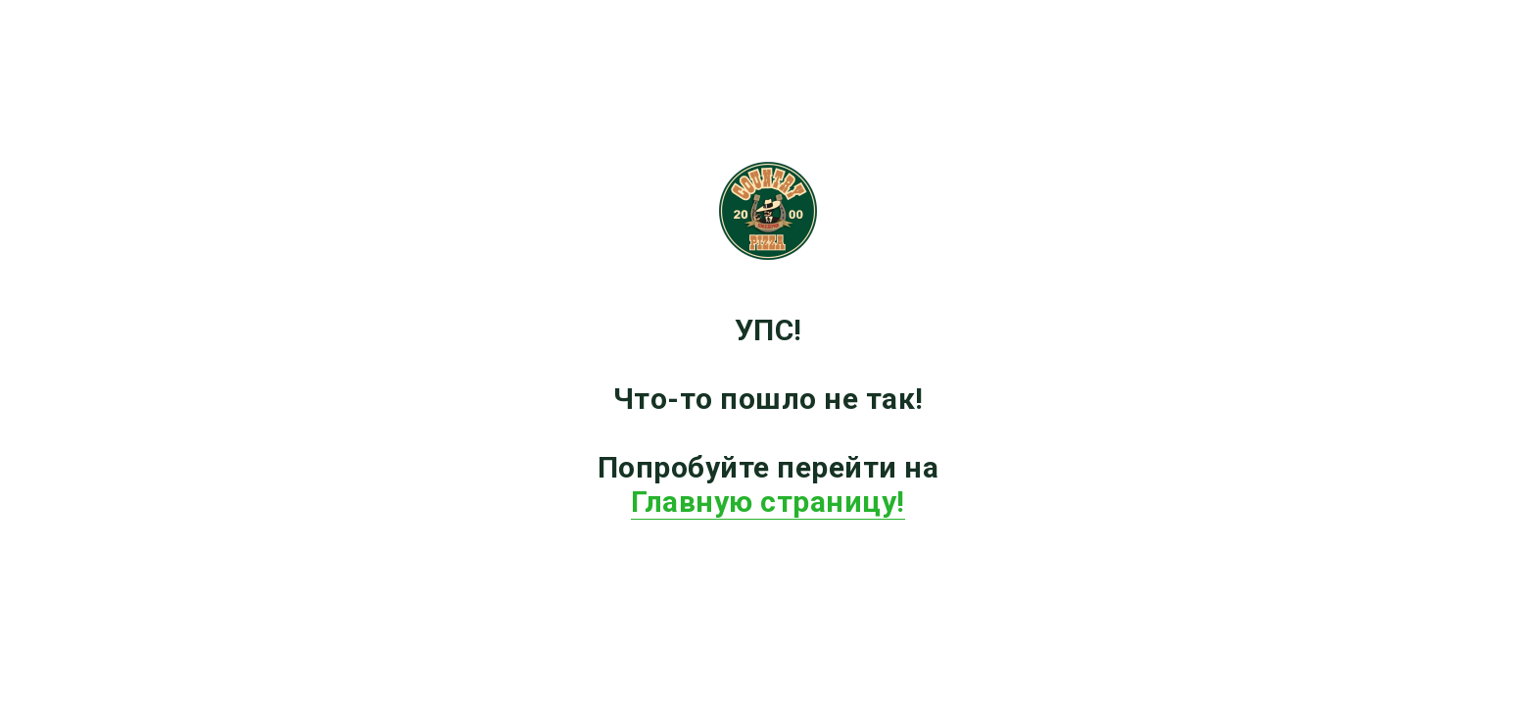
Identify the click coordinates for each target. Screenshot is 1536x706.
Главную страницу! (768, 501)
